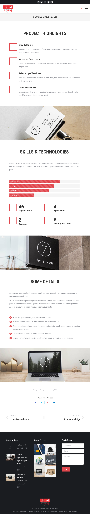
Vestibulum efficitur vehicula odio (22, 478)
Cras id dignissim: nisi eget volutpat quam (22, 459)
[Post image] (10, 447)
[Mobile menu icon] (86, 8)
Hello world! (21, 445)
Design (42, 390)
